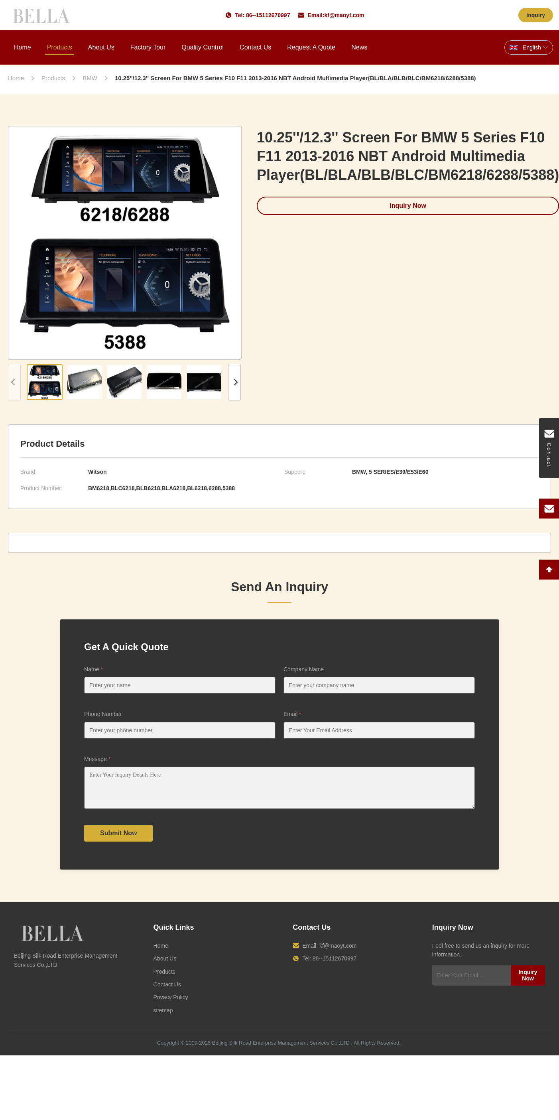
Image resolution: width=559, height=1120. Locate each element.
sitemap (163, 1016)
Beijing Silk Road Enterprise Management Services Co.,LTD (281, 1049)
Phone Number (103, 714)
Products (59, 47)
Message (97, 759)
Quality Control (202, 47)
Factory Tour (148, 47)
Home (22, 47)
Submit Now (118, 839)
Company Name (303, 669)
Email (292, 714)
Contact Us (255, 47)
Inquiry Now (528, 981)
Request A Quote (311, 47)
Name (93, 669)
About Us (101, 47)
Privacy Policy (171, 1003)
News (359, 47)
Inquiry (535, 15)
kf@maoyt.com (344, 15)
